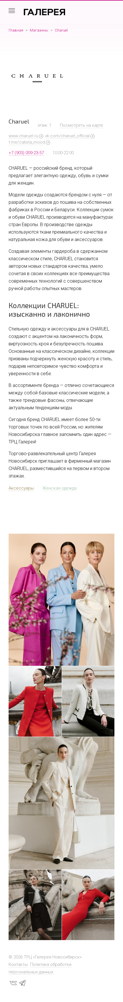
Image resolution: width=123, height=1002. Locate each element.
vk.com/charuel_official (67, 135)
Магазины (39, 30)
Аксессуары (21, 488)
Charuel (61, 30)
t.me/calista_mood (27, 142)
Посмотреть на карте (81, 125)
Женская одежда (59, 488)
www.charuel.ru (23, 135)
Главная (16, 30)
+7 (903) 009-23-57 (26, 152)
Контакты (18, 964)
